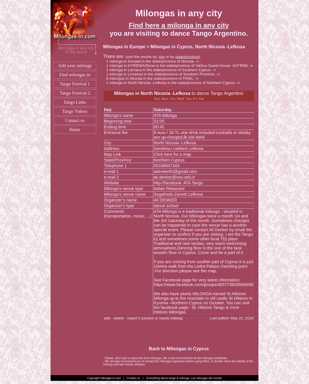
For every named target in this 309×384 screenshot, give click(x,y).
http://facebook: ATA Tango (178, 183)
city (161, 57)
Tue (172, 99)
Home (74, 129)
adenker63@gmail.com (175, 171)
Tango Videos (74, 111)
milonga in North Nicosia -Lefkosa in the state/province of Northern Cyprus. (174, 83)
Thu (188, 99)
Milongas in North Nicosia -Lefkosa (152, 93)
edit (107, 318)
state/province (187, 57)
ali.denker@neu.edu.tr (174, 177)
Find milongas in (74, 74)
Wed (180, 99)
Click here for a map (172, 154)
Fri (195, 99)
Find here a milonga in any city (179, 25)
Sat (201, 99)
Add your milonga (74, 65)
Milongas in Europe (124, 46)
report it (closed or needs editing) (155, 318)
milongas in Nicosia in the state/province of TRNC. (154, 78)
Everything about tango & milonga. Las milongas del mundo (184, 378)
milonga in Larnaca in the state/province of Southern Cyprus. (162, 70)
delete (118, 318)
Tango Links (74, 102)
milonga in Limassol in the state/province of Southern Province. (164, 74)
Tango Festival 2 (75, 93)
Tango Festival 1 (75, 83)
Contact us (75, 120)
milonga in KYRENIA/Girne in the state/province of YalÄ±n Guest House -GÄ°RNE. (181, 65)
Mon (164, 99)
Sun (157, 99)
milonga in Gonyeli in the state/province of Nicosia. (154, 61)
